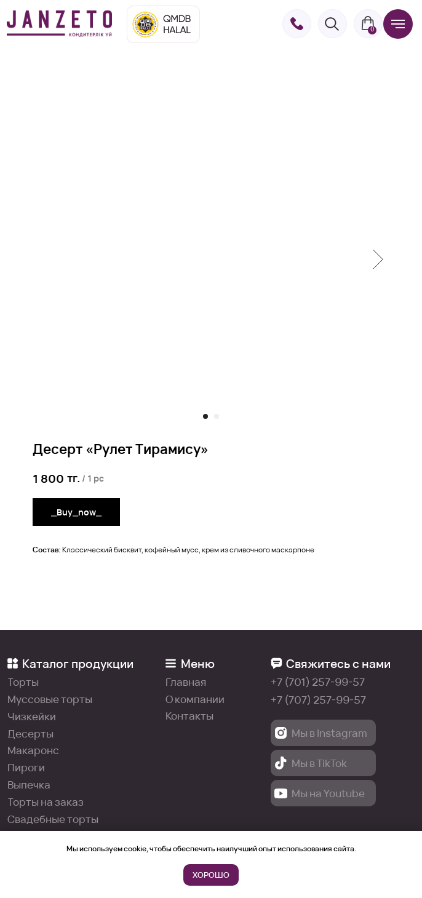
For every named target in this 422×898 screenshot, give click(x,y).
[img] (60, 23)
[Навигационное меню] (398, 24)
